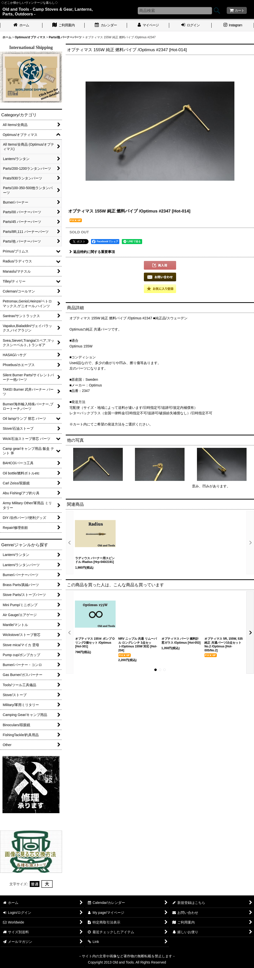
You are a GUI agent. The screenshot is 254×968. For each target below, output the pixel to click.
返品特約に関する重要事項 (92, 252)
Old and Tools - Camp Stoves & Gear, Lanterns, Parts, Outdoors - (47, 11)
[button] (160, 265)
